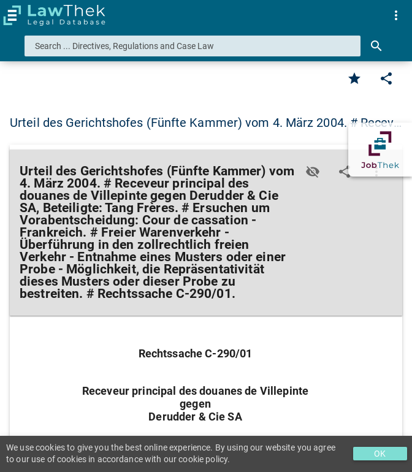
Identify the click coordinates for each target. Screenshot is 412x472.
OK (380, 454)
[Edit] (386, 78)
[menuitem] (396, 15)
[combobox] (192, 46)
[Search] (376, 46)
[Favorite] (354, 78)
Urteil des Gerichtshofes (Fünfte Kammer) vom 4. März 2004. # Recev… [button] (206, 122)
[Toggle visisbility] (312, 171)
